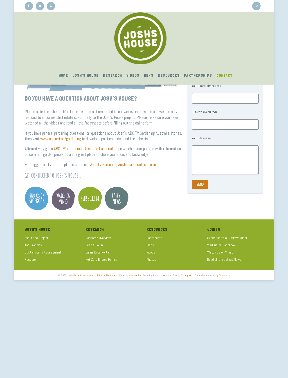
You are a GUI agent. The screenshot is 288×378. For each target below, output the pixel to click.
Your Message (201, 138)
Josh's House (95, 245)
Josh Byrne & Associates (81, 275)
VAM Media (135, 275)
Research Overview (98, 237)
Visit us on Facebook (221, 245)
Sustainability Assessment (43, 252)
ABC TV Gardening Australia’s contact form (123, 164)
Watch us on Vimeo (220, 252)
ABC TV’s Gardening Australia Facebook (84, 148)
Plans (150, 245)
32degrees (187, 275)
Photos (151, 259)
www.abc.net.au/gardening (60, 138)
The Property (33, 245)
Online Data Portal (98, 252)
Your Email (206, 86)
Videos (150, 252)
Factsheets (154, 237)
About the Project (36, 237)
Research (31, 259)
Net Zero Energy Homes (101, 259)
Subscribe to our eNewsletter (227, 237)
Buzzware (224, 275)
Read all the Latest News (224, 259)
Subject (204, 112)
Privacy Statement (107, 275)
